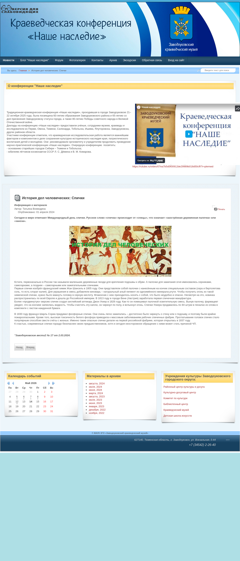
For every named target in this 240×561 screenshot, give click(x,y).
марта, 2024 (96, 393)
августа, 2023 (97, 396)
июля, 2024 (95, 386)
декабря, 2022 (97, 409)
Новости (8, 60)
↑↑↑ (228, 439)
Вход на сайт (176, 60)
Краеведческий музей (176, 409)
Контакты (97, 60)
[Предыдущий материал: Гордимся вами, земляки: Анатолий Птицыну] (19, 347)
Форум (59, 60)
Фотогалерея (77, 60)
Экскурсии (129, 60)
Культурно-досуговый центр (179, 392)
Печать (221, 209)
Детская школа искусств (177, 415)
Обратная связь (152, 60)
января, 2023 (96, 406)
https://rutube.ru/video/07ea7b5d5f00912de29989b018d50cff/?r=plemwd (172, 166)
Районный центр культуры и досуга (183, 386)
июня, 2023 (95, 403)
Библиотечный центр (175, 404)
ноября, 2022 (96, 413)
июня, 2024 (95, 389)
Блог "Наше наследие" (34, 60)
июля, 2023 (95, 399)
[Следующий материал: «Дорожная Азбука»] (30, 347)
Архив (113, 60)
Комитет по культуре (175, 398)
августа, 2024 (97, 383)
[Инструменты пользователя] (213, 206)
